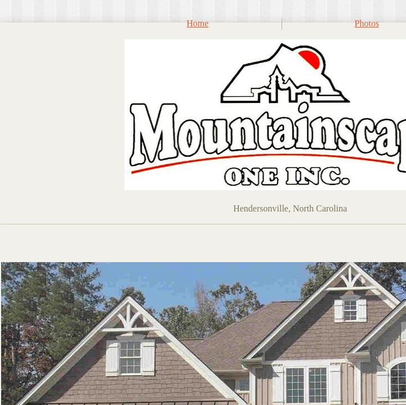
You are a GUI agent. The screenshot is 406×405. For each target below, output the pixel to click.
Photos (367, 23)
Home (197, 23)
